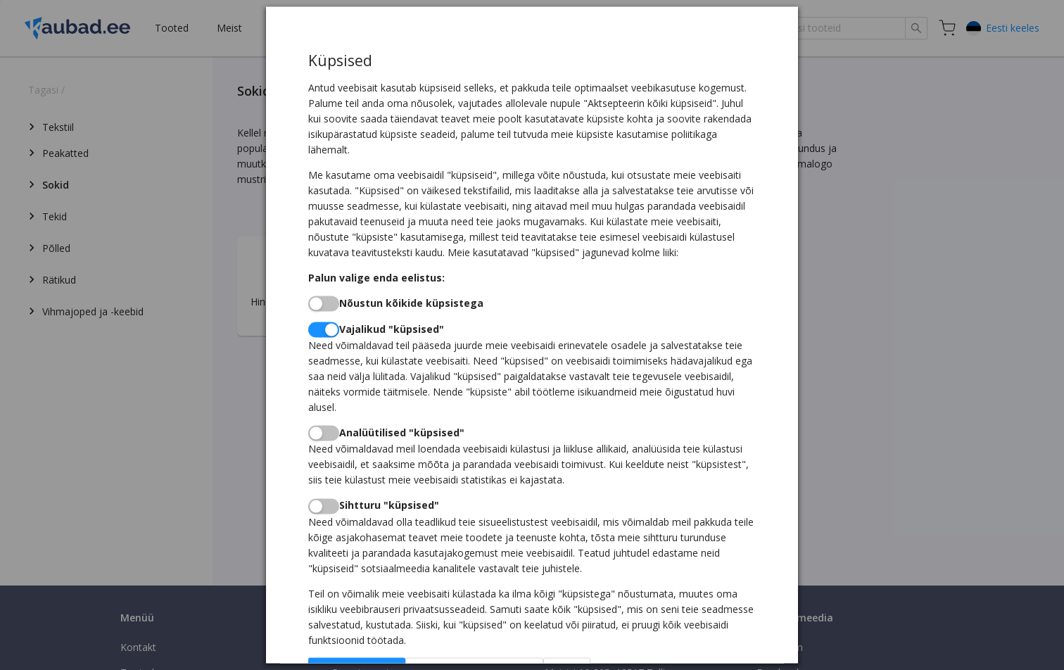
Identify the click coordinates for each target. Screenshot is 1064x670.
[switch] (323, 303)
